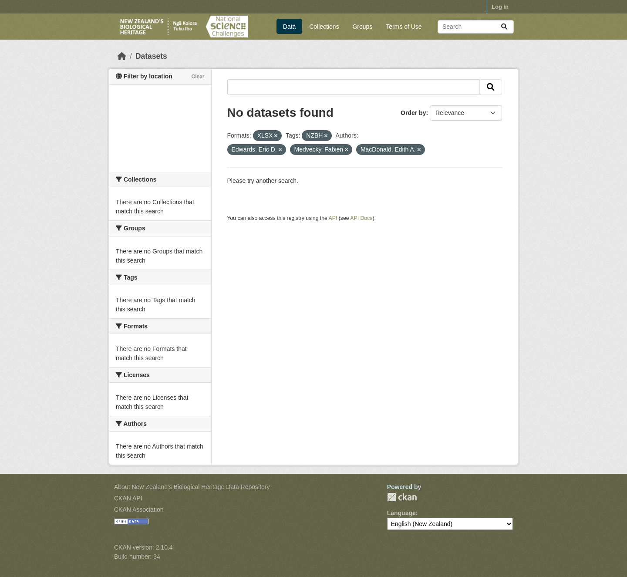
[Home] (122, 56)
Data (289, 26)
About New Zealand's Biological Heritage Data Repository (192, 486)
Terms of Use (403, 26)
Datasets (151, 56)
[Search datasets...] (476, 27)
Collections (324, 26)
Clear (197, 77)
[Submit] (504, 27)
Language (401, 513)
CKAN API (128, 498)
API (333, 218)
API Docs (361, 218)
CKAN (402, 497)
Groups (362, 26)
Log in (500, 6)
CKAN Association (139, 509)
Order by (413, 112)
